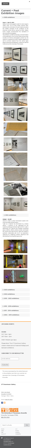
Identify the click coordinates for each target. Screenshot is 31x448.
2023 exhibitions (8, 289)
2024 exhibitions (10, 215)
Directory (17, 432)
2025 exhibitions (8, 17)
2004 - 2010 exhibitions (10, 315)
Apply (2, 430)
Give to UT (3, 434)
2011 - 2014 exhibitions (10, 310)
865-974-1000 (5, 417)
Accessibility (18, 434)
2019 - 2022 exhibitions (10, 298)
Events (2, 429)
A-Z (16, 429)
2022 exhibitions (8, 294)
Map (2, 432)
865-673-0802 (9, 399)
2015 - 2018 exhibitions (10, 306)
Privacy (17, 430)
